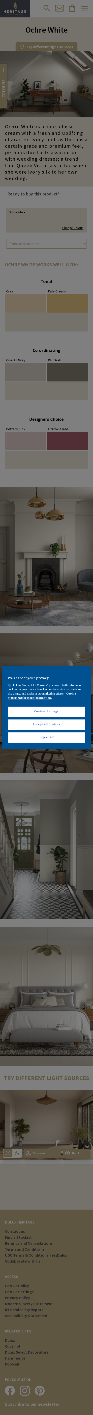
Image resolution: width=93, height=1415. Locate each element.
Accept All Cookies (46, 724)
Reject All (46, 737)
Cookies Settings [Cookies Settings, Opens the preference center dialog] (46, 711)
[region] (46, 707)
